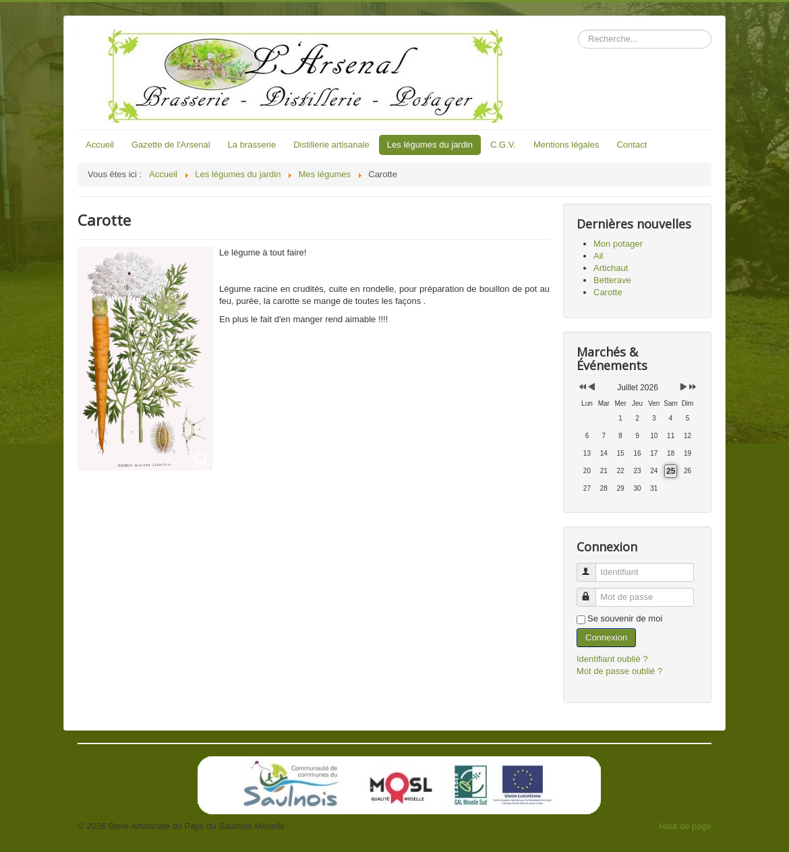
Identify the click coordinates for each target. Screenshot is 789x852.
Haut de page (685, 826)
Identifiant (592, 566)
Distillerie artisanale (331, 145)
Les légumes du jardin (430, 145)
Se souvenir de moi (624, 618)
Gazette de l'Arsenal (171, 145)
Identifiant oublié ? (612, 659)
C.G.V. (503, 145)
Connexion (606, 637)
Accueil (100, 145)
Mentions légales (566, 145)
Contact (631, 145)
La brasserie (252, 145)
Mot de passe (592, 591)
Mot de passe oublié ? (619, 671)
